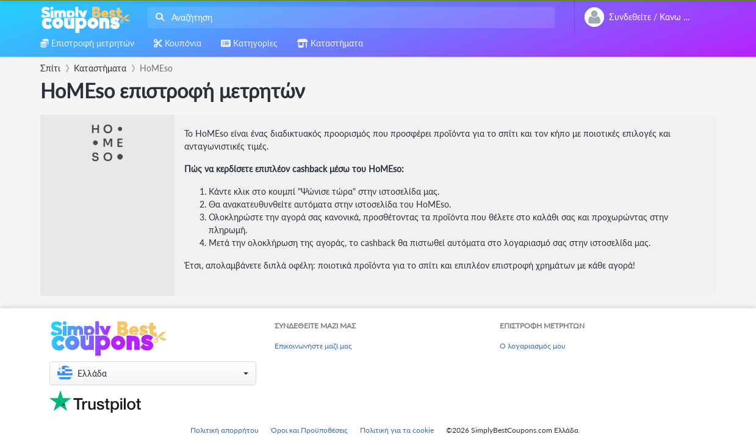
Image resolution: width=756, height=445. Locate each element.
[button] (152, 373)
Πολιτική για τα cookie (397, 430)
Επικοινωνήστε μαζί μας (313, 345)
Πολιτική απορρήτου (224, 430)
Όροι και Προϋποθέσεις (309, 430)
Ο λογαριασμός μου (533, 345)
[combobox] (348, 17)
